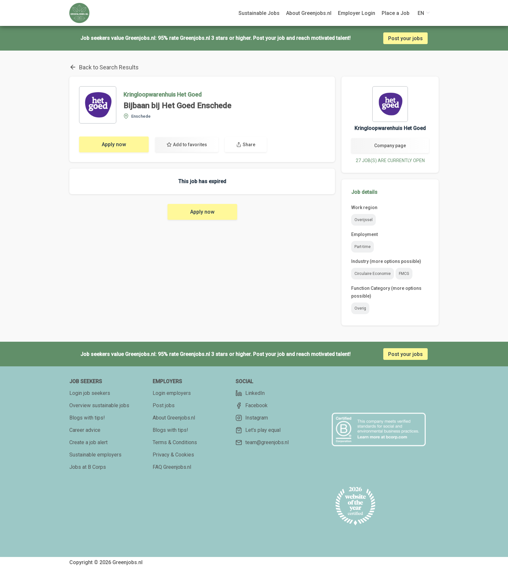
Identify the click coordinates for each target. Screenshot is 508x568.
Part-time (362, 246)
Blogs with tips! (87, 418)
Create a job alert (88, 442)
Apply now (114, 144)
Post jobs (164, 405)
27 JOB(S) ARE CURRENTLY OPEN (390, 160)
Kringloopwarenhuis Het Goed (162, 94)
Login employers (172, 393)
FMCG (404, 273)
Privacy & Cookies (173, 455)
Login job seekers (89, 393)
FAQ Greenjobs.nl (172, 467)
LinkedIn (250, 393)
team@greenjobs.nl (262, 442)
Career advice (84, 430)
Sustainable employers (95, 455)
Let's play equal (258, 430)
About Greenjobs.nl (174, 418)
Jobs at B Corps (87, 467)
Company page (390, 145)
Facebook (252, 405)
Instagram (252, 418)
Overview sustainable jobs (99, 405)
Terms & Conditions (175, 442)
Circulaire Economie (372, 273)
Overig (360, 308)
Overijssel (363, 220)
